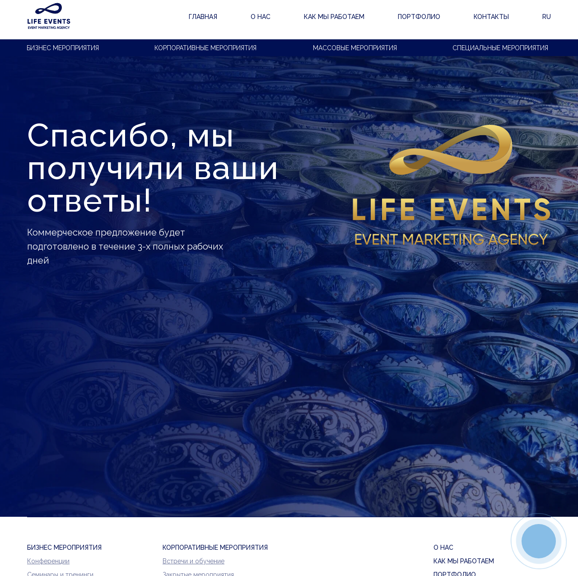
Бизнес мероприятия (63, 48)
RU (546, 20)
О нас (205, 20)
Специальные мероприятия (500, 48)
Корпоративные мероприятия (205, 48)
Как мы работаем (267, 20)
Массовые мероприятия (355, 48)
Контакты (402, 20)
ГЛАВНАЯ (158, 20)
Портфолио (342, 20)
